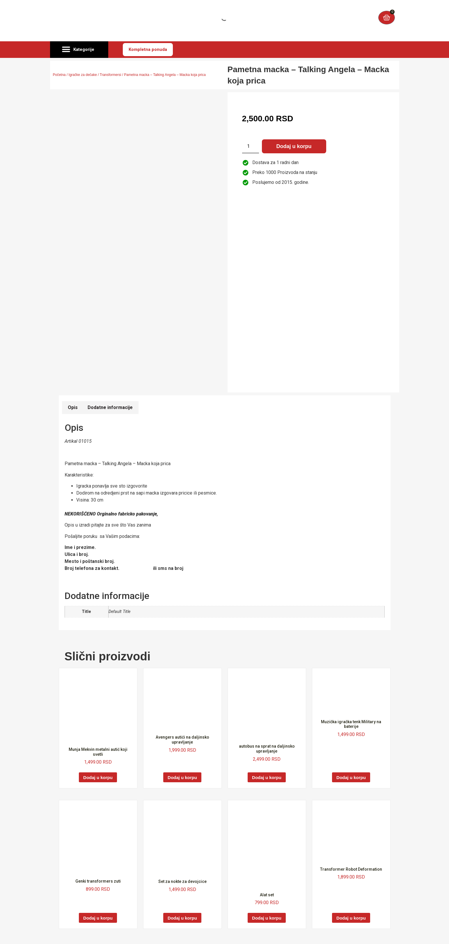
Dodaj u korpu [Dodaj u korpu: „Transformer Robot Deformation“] (351, 917)
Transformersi (110, 75)
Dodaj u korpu (294, 146)
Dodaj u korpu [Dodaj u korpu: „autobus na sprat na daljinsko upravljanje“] (266, 777)
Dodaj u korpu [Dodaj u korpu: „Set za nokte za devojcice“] (182, 917)
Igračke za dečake (83, 75)
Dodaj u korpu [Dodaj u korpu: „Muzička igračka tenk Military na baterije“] (351, 777)
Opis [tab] (73, 407)
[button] (79, 49)
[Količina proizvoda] (250, 146)
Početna (59, 75)
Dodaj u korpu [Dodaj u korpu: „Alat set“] (266, 917)
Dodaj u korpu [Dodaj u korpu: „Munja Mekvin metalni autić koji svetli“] (98, 777)
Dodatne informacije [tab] (110, 407)
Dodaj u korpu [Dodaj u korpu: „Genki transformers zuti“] (98, 917)
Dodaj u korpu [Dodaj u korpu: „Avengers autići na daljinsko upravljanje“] (182, 777)
